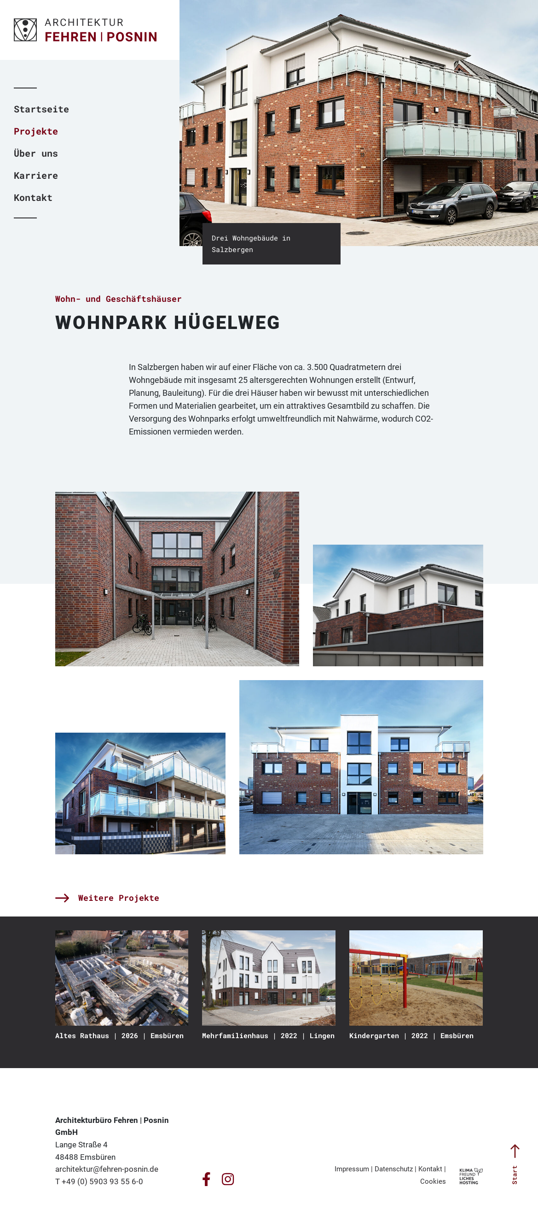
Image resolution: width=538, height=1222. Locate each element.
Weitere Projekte (107, 897)
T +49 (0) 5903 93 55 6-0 (99, 1181)
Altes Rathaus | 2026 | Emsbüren (119, 1035)
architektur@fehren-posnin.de (106, 1169)
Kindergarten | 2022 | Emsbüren (411, 1035)
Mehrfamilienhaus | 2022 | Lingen (268, 1035)
